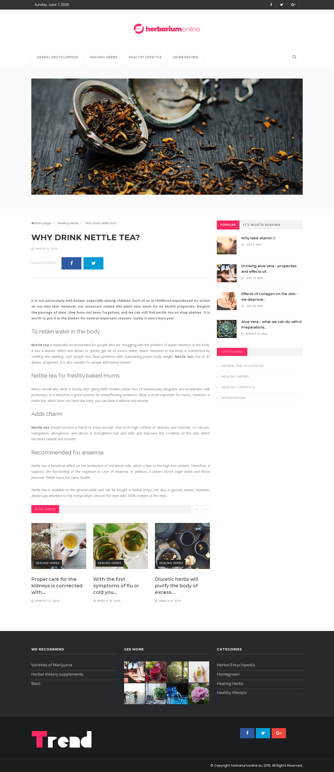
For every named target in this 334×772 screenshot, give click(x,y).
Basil (35, 683)
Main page (41, 223)
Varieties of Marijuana (51, 664)
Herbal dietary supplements (57, 674)
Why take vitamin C (258, 238)
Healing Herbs (103, 57)
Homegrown (185, 57)
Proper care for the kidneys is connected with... (57, 585)
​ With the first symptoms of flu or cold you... (116, 585)
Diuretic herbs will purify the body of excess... (176, 585)
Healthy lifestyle (145, 57)
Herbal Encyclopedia (57, 57)
